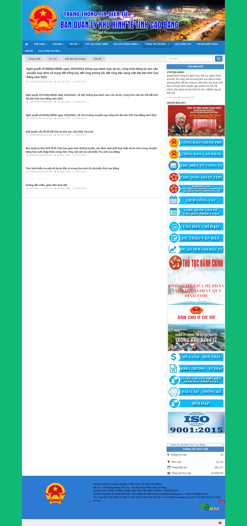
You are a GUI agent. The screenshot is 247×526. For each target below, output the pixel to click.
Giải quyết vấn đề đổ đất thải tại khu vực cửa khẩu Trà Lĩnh (59, 131)
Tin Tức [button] (74, 45)
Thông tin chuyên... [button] (157, 45)
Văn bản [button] (58, 45)
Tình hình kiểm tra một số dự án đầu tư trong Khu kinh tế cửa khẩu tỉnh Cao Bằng (72, 168)
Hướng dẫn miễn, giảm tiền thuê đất (46, 185)
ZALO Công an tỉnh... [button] (49, 51)
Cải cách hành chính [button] (127, 45)
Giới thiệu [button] (40, 45)
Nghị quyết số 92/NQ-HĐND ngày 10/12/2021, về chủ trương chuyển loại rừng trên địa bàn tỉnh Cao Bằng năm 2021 (91, 115)
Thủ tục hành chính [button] (96, 44)
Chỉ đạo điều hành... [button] (208, 44)
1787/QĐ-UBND (175, 73)
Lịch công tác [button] (183, 44)
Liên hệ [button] (29, 51)
